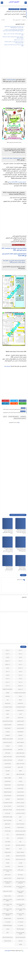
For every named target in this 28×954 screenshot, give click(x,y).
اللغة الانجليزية (20, 785)
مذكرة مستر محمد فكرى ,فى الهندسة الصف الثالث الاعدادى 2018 (14, 42)
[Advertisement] (14, 63)
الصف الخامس (7, 763)
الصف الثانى (20, 760)
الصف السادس (7, 767)
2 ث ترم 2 (20, 664)
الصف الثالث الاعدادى (14, 9)
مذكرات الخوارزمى (20, 878)
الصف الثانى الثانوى (20, 763)
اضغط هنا (7, 366)
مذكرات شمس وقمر (7, 891)
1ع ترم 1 (20, 657)
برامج (20, 816)
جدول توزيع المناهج (20, 834)
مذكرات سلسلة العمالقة (20, 892)
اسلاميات (8, 710)
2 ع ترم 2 (20, 671)
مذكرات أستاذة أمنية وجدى (7, 871)
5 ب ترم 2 (7, 682)
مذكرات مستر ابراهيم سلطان (7, 900)
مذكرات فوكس (20, 896)
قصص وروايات (7, 852)
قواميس (7, 855)
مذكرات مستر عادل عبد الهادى (20, 910)
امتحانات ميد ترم (7, 806)
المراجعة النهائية (7, 792)
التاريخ (7, 717)
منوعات (7, 929)
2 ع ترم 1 (7, 668)
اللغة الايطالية (8, 785)
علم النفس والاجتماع (20, 845)
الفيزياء (7, 774)
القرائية (20, 777)
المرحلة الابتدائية (20, 795)
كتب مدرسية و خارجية (20, 859)
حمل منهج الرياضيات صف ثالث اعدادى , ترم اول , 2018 (13, 34)
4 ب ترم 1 (7, 678)
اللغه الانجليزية (20, 792)
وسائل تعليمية (7, 940)
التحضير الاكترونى (20, 721)
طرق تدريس (7, 841)
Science (20, 696)
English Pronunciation (7, 689)
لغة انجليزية (20, 866)
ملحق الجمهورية (7, 918)
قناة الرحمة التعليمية (20, 855)
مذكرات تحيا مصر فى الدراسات (20, 887)
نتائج (8, 932)
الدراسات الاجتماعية (7, 742)
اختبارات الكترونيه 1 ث (7, 707)
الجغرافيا (20, 735)
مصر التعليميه (20, 918)
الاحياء (20, 714)
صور (20, 841)
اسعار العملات (20, 710)
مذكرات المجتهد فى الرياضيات (8, 882)
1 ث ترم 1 (20, 653)
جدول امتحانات (8, 831)
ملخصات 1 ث (20, 922)
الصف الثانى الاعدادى (7, 760)
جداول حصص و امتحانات (20, 831)
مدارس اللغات (20, 870)
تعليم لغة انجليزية (20, 824)
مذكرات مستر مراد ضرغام (20, 418)
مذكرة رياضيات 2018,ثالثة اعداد (17, 182)
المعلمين (8, 799)
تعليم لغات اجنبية (7, 820)
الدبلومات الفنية (20, 742)
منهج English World (7, 925)
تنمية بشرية (7, 827)
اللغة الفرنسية (7, 788)
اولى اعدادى (7, 813)
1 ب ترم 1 (20, 650)
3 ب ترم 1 (7, 671)
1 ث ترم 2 (7, 653)
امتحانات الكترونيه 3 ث (7, 802)
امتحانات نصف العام (7, 809)
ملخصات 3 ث (20, 925)
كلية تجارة (8, 859)
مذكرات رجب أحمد (7, 886)
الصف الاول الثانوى (20, 753)
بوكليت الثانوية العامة (7, 816)
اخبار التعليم (20, 703)
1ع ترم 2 (7, 657)
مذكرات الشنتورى (7, 878)
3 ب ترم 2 (20, 675)
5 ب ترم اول (20, 685)
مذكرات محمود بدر (20, 899)
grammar (8, 696)
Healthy (7, 692)
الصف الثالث (7, 753)
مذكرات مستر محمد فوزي (7, 910)
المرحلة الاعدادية (7, 795)
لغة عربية (8, 866)
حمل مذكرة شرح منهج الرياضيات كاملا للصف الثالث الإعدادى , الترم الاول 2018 (13, 27)
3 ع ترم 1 (20, 678)
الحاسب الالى (20, 738)
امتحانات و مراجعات (20, 813)
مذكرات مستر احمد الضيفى (20, 905)
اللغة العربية (20, 788)
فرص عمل (7, 845)
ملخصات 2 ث (7, 922)
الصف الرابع (20, 767)
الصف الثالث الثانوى (8, 756)
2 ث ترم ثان (20, 668)
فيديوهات (8, 848)
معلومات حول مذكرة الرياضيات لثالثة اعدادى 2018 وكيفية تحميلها (13, 37)
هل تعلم (20, 940)
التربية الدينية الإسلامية (7, 721)
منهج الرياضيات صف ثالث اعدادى (12, 158)
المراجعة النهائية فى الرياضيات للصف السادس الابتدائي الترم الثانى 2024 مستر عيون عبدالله (7, 551)
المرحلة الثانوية (20, 799)
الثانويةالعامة (20, 731)
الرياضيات (23, 9)
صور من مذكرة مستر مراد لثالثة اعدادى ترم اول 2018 (13, 45)
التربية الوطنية (20, 724)
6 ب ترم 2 (7, 685)
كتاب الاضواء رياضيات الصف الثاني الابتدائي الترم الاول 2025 (21, 550)
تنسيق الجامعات (20, 827)
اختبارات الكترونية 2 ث (20, 707)
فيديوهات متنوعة (20, 852)
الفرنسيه (7, 770)
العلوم (20, 770)
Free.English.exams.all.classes (20, 692)
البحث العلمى (20, 717)
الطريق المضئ (14, 2)
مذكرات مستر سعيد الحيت (7, 905)
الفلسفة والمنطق (20, 774)
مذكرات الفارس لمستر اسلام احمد (20, 882)
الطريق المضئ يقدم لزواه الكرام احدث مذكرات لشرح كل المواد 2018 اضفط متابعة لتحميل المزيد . (13, 31)
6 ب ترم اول (20, 689)
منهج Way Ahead (20, 929)
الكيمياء (20, 781)
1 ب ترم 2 (7, 650)
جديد (4, 416)
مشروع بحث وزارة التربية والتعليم (7, 914)
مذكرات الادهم (8, 874)
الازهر (8, 714)
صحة (7, 838)
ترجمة (20, 820)
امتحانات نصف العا (20, 809)
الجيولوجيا (8, 735)
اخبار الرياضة (7, 703)
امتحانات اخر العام (20, 802)
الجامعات (8, 731)
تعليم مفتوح (7, 824)
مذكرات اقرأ (20, 874)
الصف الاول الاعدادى (7, 749)
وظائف (20, 944)
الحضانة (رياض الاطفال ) (7, 738)
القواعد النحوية (7, 777)
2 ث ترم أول (7, 664)
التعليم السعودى (7, 724)
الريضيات (7, 746)
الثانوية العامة (8, 728)
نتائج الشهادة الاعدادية (20, 937)
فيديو (20, 848)
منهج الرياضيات (11, 79)
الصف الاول (20, 749)
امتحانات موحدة (20, 806)
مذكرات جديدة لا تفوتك (18, 39)
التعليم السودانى (20, 728)
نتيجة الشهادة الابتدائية (8, 937)
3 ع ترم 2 (7, 675)
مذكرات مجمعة (7, 896)
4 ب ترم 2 (20, 682)
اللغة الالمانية (8, 781)
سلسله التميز (20, 838)
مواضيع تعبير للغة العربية (20, 933)
